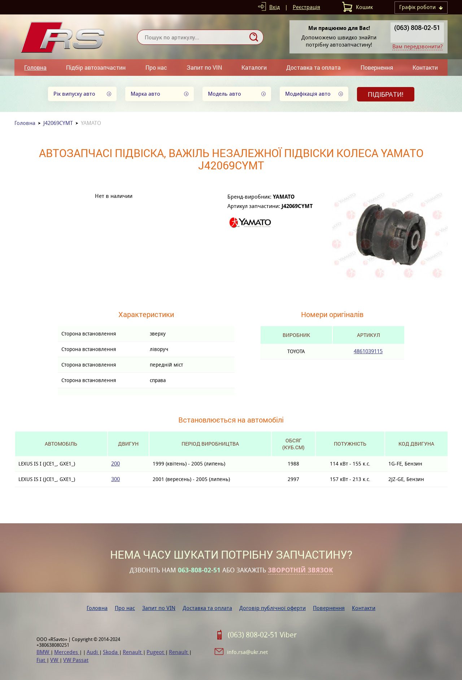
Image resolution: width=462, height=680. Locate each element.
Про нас (156, 67)
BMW (43, 652)
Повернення (377, 67)
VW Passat (75, 660)
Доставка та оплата (313, 67)
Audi (93, 652)
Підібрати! (386, 94)
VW (55, 660)
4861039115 (368, 351)
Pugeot (156, 652)
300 (115, 479)
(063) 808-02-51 (417, 27)
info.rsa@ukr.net (247, 652)
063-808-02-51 (199, 570)
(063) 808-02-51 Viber (262, 635)
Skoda (111, 652)
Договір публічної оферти (272, 608)
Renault (133, 652)
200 (115, 463)
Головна (35, 67)
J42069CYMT (58, 123)
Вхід (274, 7)
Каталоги (254, 67)
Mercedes (66, 652)
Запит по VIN (204, 67)
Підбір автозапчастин (96, 67)
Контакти (425, 67)
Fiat (41, 660)
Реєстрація (306, 7)
